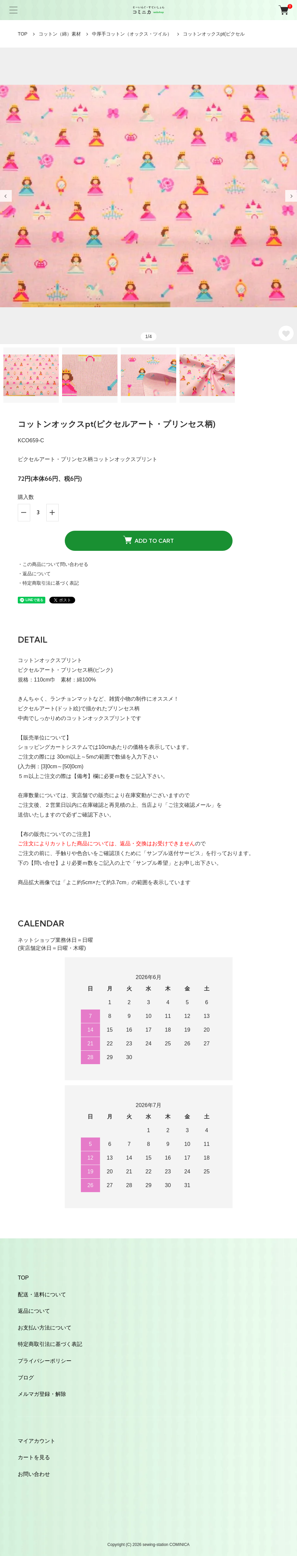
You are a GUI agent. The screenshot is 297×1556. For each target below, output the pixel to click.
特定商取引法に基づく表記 (50, 1344)
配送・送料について (42, 1294)
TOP (23, 34)
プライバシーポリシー (44, 1361)
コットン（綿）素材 (60, 34)
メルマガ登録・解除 (42, 1394)
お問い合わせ (34, 1474)
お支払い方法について (44, 1328)
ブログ (26, 1377)
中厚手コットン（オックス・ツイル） (132, 34)
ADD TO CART (148, 540)
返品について (34, 1311)
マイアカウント (36, 1441)
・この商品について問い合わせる (53, 564)
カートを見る (34, 1457)
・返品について (34, 573)
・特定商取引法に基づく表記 (48, 583)
